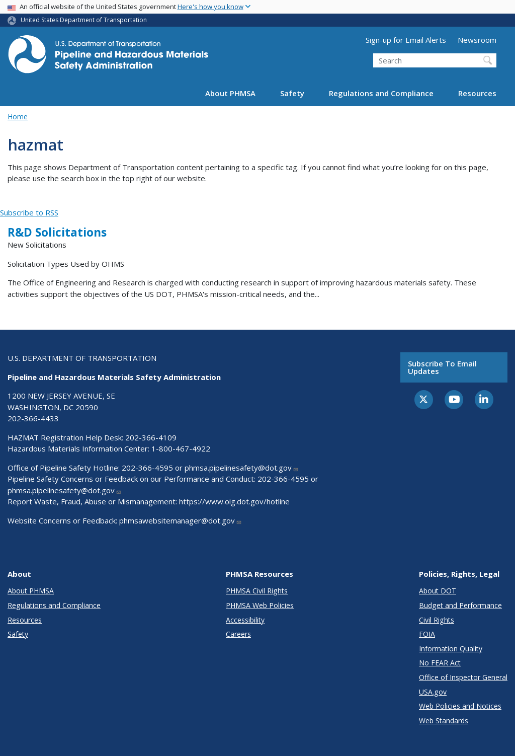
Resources (477, 93)
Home (18, 116)
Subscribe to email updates (442, 367)
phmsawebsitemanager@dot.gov (180, 520)
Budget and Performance (460, 605)
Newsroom (477, 40)
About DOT (437, 590)
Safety (292, 93)
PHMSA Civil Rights (257, 590)
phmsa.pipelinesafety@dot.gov (242, 468)
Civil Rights (436, 620)
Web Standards (443, 720)
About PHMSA (230, 93)
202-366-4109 (151, 437)
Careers (238, 634)
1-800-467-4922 (180, 448)
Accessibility (245, 620)
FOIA (427, 634)
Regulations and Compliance (381, 93)
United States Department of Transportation (84, 20)
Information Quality (450, 648)
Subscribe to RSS (29, 212)
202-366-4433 (33, 418)
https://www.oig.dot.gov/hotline (234, 501)
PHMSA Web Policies (260, 605)
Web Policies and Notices (460, 706)
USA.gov (433, 692)
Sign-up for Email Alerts (406, 40)
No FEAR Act (440, 662)
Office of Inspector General (463, 677)
